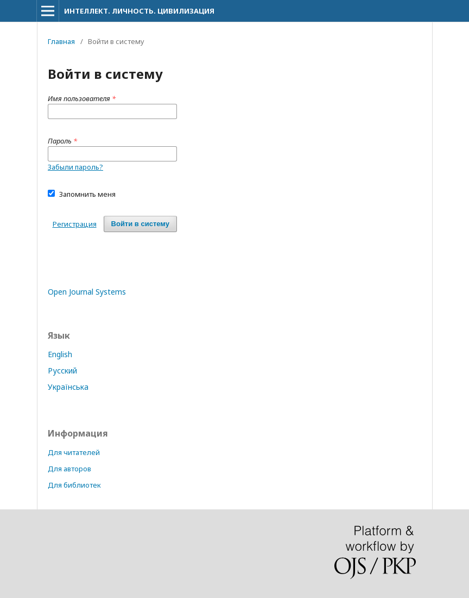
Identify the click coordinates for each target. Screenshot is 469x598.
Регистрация (75, 224)
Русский (62, 370)
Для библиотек (74, 485)
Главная (61, 41)
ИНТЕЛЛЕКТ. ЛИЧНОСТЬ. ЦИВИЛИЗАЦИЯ (139, 11)
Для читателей (74, 452)
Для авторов (69, 469)
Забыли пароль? (75, 167)
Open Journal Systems (87, 291)
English (60, 354)
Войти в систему (140, 224)
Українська (68, 387)
